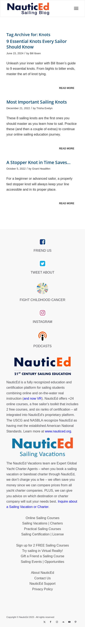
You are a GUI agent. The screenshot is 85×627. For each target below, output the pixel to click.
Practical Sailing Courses (42, 529)
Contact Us (42, 578)
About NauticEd (42, 572)
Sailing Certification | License (42, 534)
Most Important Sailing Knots (36, 102)
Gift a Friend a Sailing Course (42, 556)
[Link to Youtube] (69, 622)
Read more (66, 88)
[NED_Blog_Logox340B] (28, 8)
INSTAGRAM (42, 322)
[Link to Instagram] (57, 622)
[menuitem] (75, 8)
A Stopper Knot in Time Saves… (38, 162)
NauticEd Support (42, 583)
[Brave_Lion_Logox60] (42, 288)
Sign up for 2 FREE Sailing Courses (42, 545)
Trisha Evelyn (44, 108)
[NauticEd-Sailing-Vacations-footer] (42, 447)
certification (61, 409)
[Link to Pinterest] (75, 622)
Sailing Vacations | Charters (42, 523)
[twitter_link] (42, 263)
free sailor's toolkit (46, 404)
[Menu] (75, 8)
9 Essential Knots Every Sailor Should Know (36, 44)
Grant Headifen (41, 168)
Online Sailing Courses (43, 518)
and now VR (32, 398)
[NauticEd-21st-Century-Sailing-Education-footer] (42, 366)
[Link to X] (44, 622)
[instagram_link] (42, 313)
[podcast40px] (42, 336)
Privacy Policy (42, 589)
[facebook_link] (42, 242)
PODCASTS (42, 346)
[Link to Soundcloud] (63, 622)
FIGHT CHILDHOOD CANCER (42, 300)
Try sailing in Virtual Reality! (42, 551)
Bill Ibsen (35, 53)
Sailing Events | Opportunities (42, 561)
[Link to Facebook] (50, 622)
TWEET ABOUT (42, 272)
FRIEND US (42, 250)
